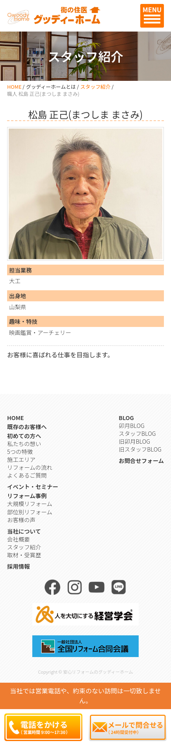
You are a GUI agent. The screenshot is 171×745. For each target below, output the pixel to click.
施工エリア (21, 459)
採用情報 (18, 566)
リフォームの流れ (29, 467)
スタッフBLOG (137, 433)
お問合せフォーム (141, 460)
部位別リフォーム (29, 512)
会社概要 (18, 539)
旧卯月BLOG (134, 441)
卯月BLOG (131, 425)
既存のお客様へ (27, 426)
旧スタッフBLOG (140, 449)
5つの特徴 (20, 451)
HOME (14, 86)
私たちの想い (24, 443)
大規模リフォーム (29, 503)
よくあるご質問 (27, 475)
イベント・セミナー (32, 486)
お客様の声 (21, 519)
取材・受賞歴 (24, 555)
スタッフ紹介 (95, 86)
